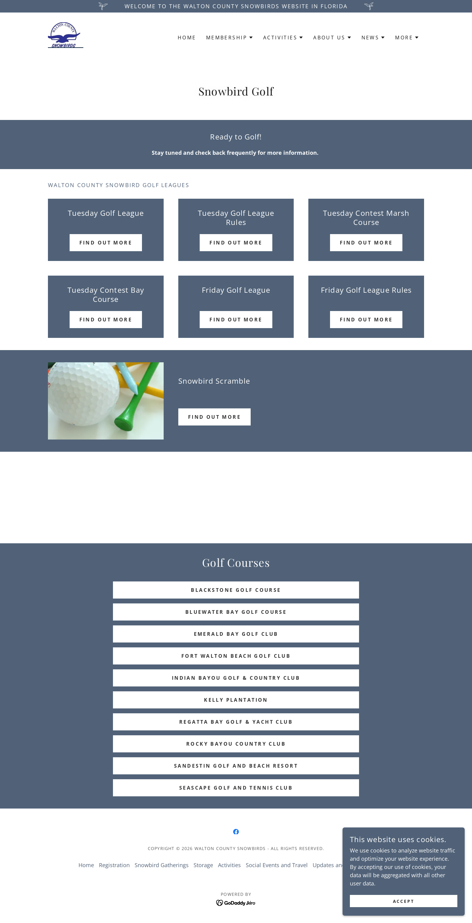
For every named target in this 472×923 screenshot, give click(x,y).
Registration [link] (114, 865)
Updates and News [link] (337, 865)
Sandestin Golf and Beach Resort (236, 765)
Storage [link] (203, 865)
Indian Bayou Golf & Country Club (236, 678)
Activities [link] (229, 865)
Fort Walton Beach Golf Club (236, 656)
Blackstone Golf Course (236, 590)
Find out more (106, 242)
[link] (65, 36)
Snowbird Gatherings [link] (162, 865)
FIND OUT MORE (214, 417)
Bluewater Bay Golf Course (236, 612)
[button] (229, 37)
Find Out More (236, 242)
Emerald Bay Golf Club (236, 634)
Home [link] (187, 37)
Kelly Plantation (236, 700)
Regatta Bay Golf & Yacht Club (236, 721)
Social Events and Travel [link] (277, 865)
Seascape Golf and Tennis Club (236, 787)
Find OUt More (366, 242)
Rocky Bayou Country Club (236, 743)
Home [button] (86, 865)
